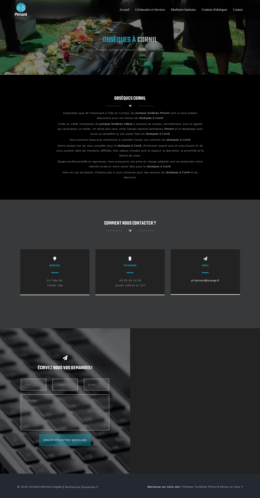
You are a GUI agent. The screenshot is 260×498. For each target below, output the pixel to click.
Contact (238, 9)
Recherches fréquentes (81, 487)
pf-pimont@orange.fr (205, 280)
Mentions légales (51, 487)
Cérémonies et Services (150, 9)
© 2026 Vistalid (27, 487)
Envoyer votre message (65, 440)
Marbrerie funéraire (183, 9)
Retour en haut (231, 487)
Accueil (124, 9)
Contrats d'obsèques (214, 9)
